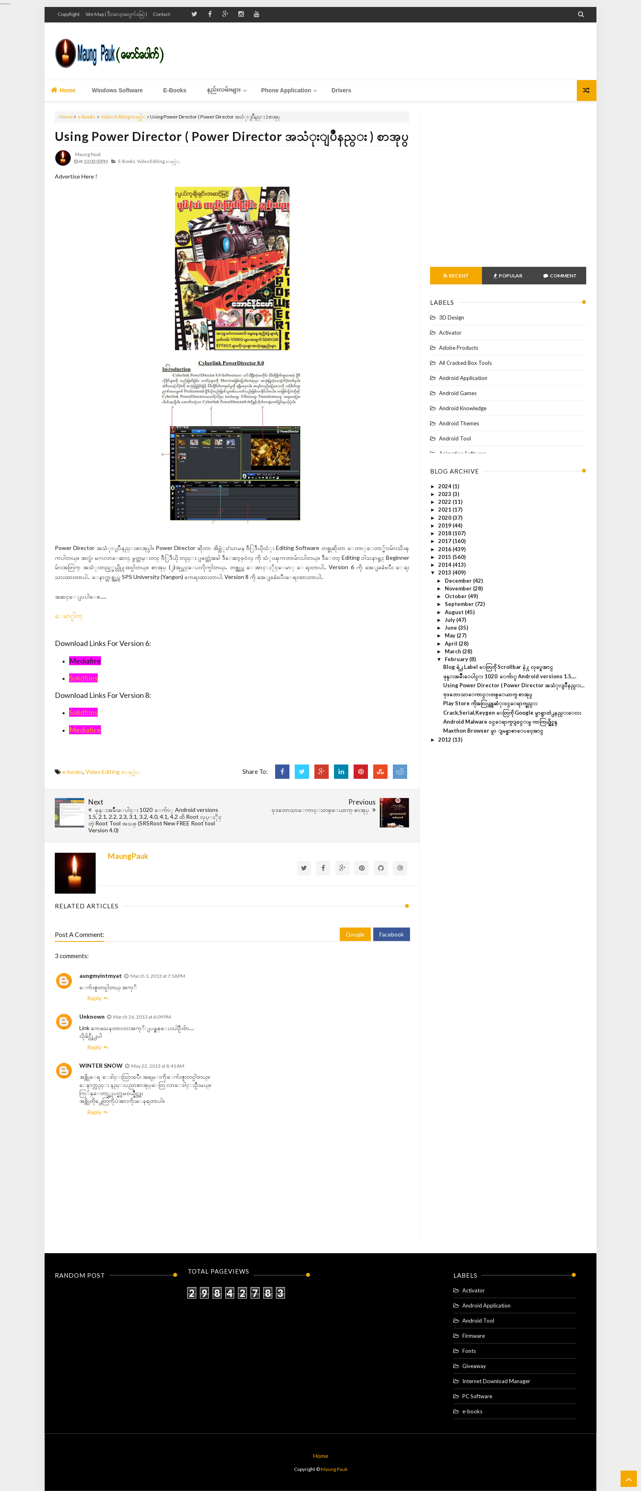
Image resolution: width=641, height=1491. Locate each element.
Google (355, 934)
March (453, 651)
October (456, 596)
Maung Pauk (334, 1469)
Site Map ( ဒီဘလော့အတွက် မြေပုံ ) (116, 14)
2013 (445, 572)
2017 (445, 541)
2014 (445, 564)
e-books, (127, 161)
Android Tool (455, 438)
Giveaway (474, 1366)
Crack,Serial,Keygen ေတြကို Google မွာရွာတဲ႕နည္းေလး (512, 712)
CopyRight (69, 14)
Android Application (463, 378)
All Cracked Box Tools (465, 363)
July (450, 620)
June (451, 627)
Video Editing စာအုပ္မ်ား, (158, 161)
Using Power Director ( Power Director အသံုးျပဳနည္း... (514, 685)
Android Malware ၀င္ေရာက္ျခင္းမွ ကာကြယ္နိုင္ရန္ (500, 721)
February (457, 659)
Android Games (458, 393)
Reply (94, 998)
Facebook (391, 934)
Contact (161, 14)
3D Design (451, 317)
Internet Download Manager (496, 1381)
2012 (445, 739)
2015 (445, 557)
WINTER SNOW (101, 1065)
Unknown (92, 1016)
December (459, 580)
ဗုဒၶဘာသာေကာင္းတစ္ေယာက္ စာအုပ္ (487, 694)
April (452, 643)
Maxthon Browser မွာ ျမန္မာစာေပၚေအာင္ (493, 730)
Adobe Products (458, 347)
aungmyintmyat (100, 975)
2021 (445, 509)
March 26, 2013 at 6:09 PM (142, 1017)
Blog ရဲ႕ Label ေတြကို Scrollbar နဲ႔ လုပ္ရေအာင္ (498, 667)
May (451, 635)
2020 (445, 517)
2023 (445, 494)
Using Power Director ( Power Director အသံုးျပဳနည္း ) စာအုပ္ (232, 136)
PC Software (477, 1396)
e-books (86, 117)
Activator (450, 332)
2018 (445, 533)
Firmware (473, 1335)
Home (63, 90)
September (460, 604)
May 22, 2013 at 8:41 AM (157, 1066)
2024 (445, 486)
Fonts (469, 1351)
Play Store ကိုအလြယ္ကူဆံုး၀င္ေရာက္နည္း (490, 703)
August (455, 612)
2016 (445, 549)
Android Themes (459, 423)
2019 (445, 525)
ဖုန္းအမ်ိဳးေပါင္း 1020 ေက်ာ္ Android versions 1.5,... (509, 676)
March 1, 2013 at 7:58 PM (157, 976)
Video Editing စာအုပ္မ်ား (123, 117)
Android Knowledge (462, 408)
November (459, 588)
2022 (445, 501)
